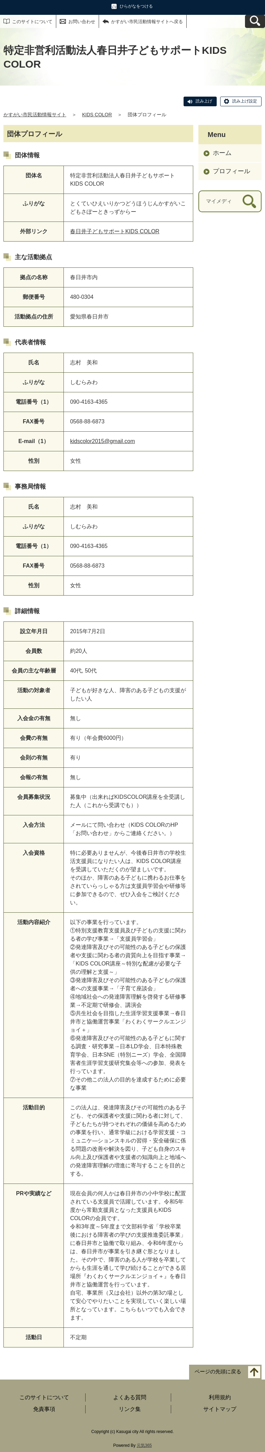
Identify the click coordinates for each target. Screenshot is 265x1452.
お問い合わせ (81, 21)
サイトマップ (219, 1409)
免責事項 (44, 1409)
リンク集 (130, 1409)
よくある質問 (129, 1397)
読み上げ (204, 101)
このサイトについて (32, 21)
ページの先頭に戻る (218, 1371)
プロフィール (231, 171)
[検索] (249, 201)
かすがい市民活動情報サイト (34, 114)
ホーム (222, 152)
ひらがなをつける (136, 6)
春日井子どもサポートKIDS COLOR (114, 231)
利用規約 (220, 1397)
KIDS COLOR (97, 114)
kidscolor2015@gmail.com (102, 441)
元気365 (144, 1445)
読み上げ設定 (244, 101)
